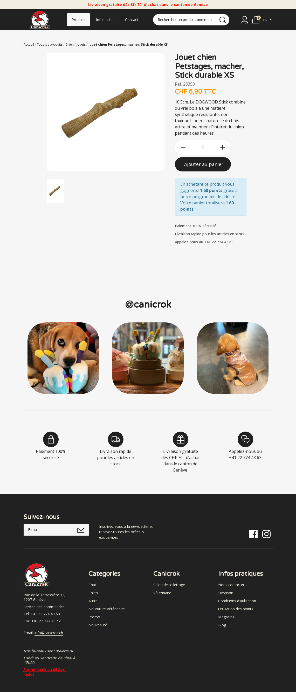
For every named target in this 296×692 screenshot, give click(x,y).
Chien (93, 592)
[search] (222, 19)
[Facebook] (253, 533)
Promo (94, 616)
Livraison (225, 592)
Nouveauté (97, 624)
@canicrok (148, 304)
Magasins (226, 616)
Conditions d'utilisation (237, 600)
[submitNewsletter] (81, 530)
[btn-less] (183, 147)
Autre (93, 600)
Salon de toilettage (169, 584)
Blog (222, 624)
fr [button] (266, 19)
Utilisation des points (235, 608)
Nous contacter (231, 584)
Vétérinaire (162, 592)
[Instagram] (266, 533)
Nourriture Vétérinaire (106, 608)
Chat (92, 584)
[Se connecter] (245, 20)
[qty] (203, 147)
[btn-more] (222, 147)
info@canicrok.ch (49, 633)
